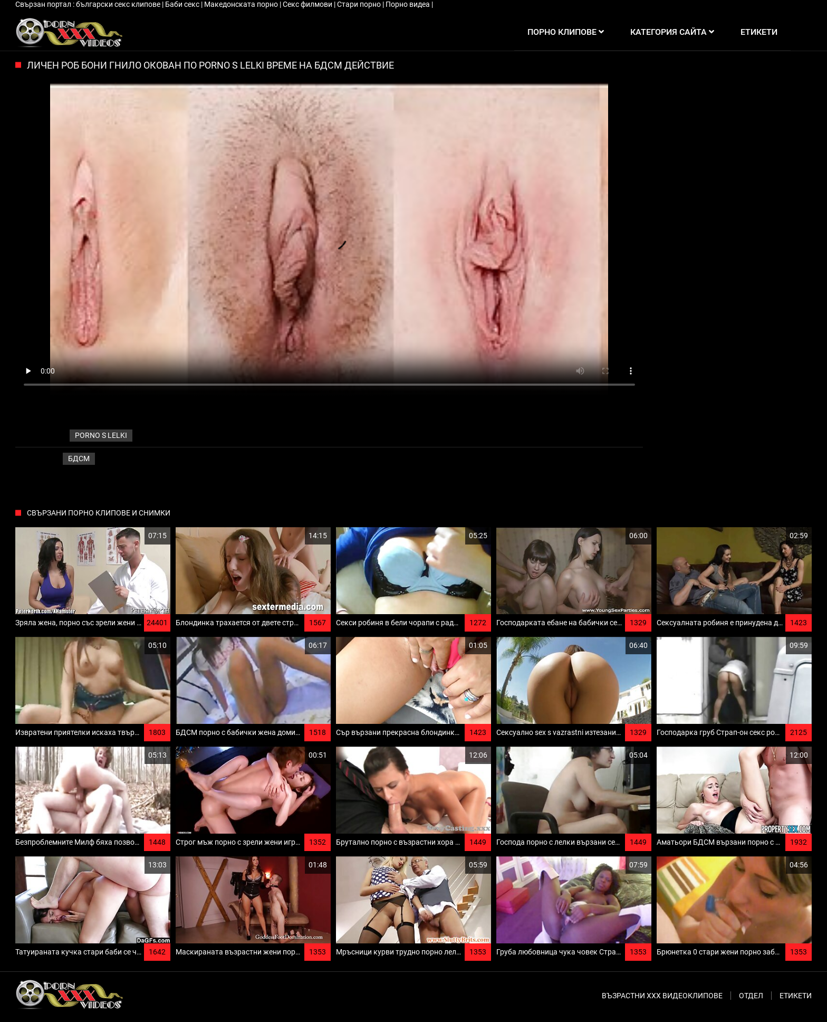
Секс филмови (308, 4)
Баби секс (183, 4)
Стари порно (359, 4)
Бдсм (79, 458)
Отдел (751, 995)
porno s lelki (101, 435)
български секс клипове (119, 4)
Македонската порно (242, 4)
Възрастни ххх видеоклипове (662, 995)
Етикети (796, 995)
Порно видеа (408, 4)
